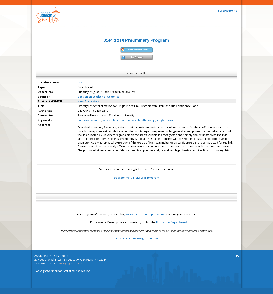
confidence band (89, 120)
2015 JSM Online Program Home (136, 238)
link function (121, 120)
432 (80, 82)
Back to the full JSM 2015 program (136, 178)
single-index (164, 120)
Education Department (171, 222)
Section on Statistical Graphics (98, 96)
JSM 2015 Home (227, 10)
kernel (106, 120)
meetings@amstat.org (70, 263)
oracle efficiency (143, 120)
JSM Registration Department (144, 214)
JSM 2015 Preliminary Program (136, 40)
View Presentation (90, 101)
